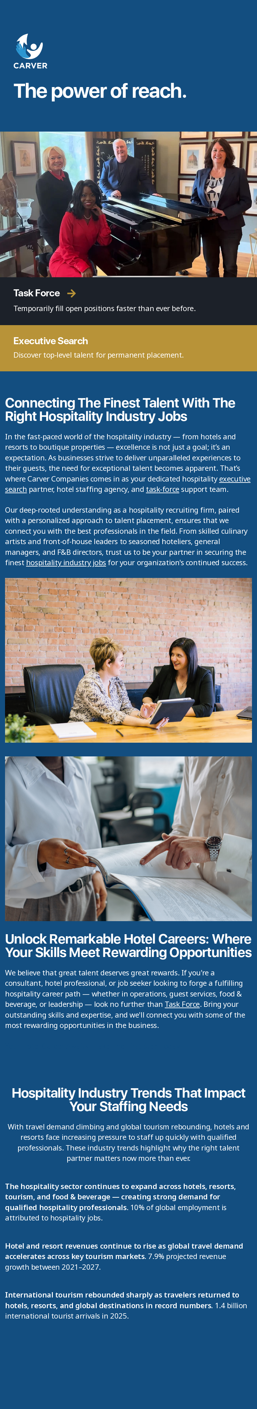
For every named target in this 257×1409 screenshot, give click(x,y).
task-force (162, 489)
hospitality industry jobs (66, 562)
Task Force (182, 1004)
